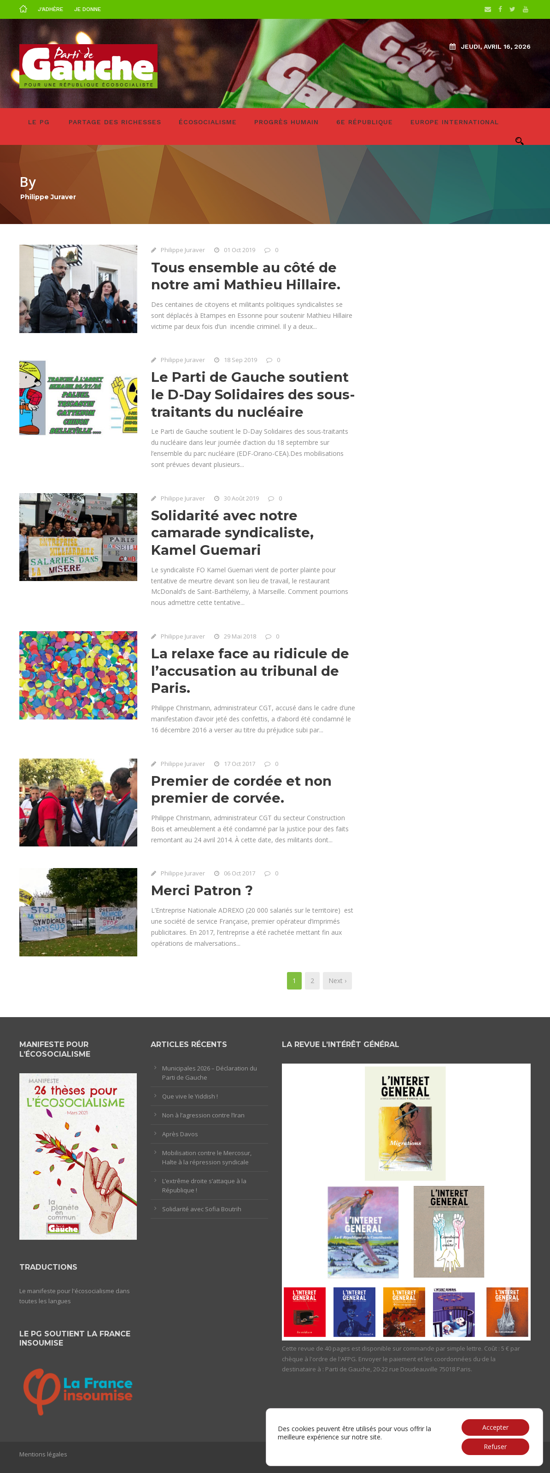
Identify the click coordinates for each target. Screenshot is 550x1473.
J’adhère (50, 9)
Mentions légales (43, 1454)
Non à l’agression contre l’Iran (203, 1115)
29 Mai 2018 (240, 636)
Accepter (495, 1427)
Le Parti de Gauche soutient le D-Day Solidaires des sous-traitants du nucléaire (253, 394)
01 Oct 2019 (239, 250)
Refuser (495, 1446)
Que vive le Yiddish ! (190, 1096)
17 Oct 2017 (239, 764)
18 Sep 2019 (240, 360)
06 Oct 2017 (239, 873)
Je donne (87, 9)
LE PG (39, 122)
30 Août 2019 (241, 498)
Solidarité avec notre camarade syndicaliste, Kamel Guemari (232, 532)
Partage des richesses (115, 122)
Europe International (454, 122)
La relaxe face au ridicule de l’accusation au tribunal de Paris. (250, 670)
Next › (337, 980)
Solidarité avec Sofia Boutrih (201, 1209)
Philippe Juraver (183, 250)
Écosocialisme (208, 122)
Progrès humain (286, 122)
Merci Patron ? (202, 890)
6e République (364, 122)
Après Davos (180, 1134)
